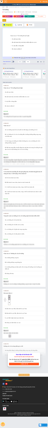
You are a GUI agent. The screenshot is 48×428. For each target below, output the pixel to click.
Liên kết (4, 405)
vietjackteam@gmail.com (10, 402)
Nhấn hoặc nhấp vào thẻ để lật (24, 58)
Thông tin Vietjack (7, 407)
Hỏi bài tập (3, 424)
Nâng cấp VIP (24, 375)
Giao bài (18, 16)
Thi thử (29, 25)
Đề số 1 (4, 20)
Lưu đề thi (40, 16)
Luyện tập (18, 25)
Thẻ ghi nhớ (7, 25)
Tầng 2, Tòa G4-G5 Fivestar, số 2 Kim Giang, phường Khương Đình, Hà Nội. (19, 398)
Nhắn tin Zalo (43, 425)
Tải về (29, 16)
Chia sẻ (7, 16)
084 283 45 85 (8, 400)
